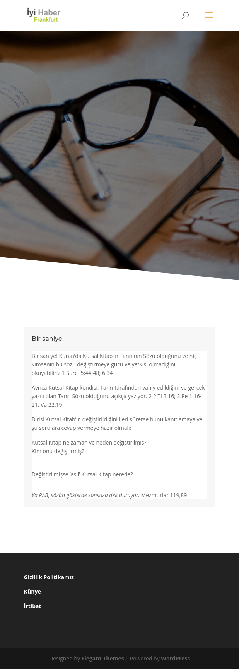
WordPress (175, 658)
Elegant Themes (103, 658)
